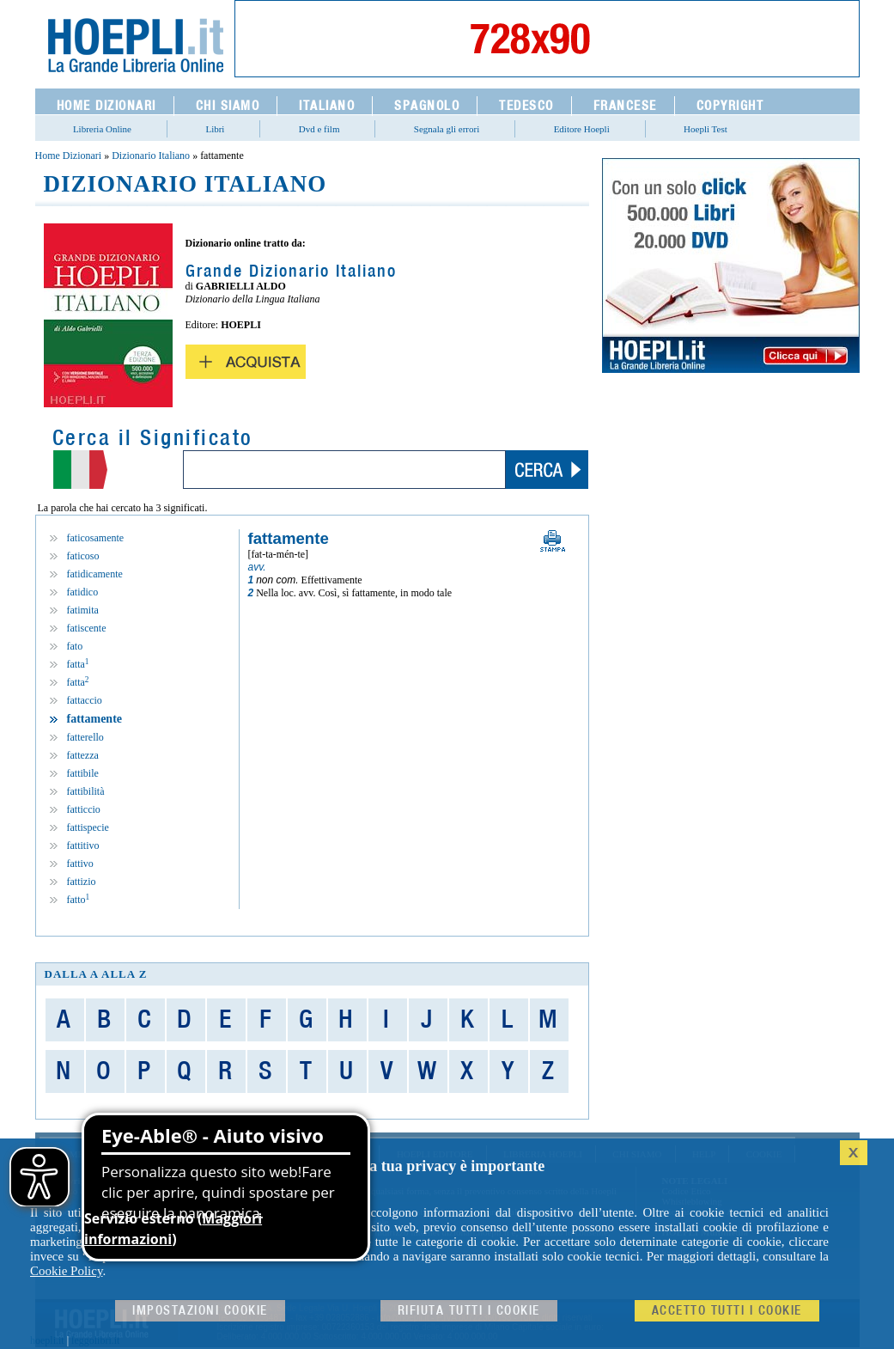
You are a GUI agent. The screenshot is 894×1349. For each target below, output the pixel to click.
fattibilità (86, 791)
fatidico (83, 592)
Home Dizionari (68, 156)
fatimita (83, 610)
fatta (78, 664)
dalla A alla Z (96, 973)
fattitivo (83, 845)
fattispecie (88, 827)
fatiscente (86, 628)
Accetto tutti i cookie (727, 1310)
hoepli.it (47, 1340)
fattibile (83, 773)
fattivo (80, 864)
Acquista (245, 362)
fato (75, 646)
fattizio (81, 882)
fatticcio (83, 809)
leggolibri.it (95, 1340)
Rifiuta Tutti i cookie (469, 1310)
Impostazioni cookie (200, 1310)
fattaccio (84, 700)
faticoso (83, 556)
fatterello (85, 737)
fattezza (83, 755)
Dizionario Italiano (151, 156)
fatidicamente (95, 574)
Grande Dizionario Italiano (291, 271)
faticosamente (96, 538)
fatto (78, 900)
